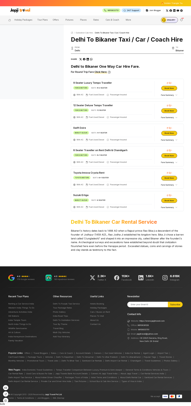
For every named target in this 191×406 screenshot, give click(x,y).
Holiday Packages (98, 308)
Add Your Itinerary (61, 336)
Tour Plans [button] (42, 19)
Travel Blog (58, 328)
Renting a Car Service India (21, 303)
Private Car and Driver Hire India (56, 381)
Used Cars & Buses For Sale (39, 373)
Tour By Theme (60, 324)
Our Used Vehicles (113, 353)
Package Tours (35, 357)
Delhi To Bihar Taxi (70, 360)
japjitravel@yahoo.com (147, 334)
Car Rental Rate (15, 373)
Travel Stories (165, 357)
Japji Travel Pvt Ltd (53, 394)
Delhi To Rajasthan (65, 357)
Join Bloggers (43, 398)
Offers (56, 19)
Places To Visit (97, 316)
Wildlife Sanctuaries (17, 328)
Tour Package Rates (62, 308)
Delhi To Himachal (85, 357)
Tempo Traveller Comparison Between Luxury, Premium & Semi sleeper (89, 370)
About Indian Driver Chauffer (48, 377)
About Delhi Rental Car (130, 377)
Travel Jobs (52, 360)
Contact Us (95, 324)
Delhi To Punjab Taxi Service (66, 303)
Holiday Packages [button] (23, 19)
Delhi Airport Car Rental (116, 360)
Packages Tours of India (76, 377)
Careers (97, 353)
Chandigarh (135, 360)
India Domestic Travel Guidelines (37, 370)
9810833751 (143, 329)
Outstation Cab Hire (84, 33)
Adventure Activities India (20, 312)
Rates (96, 19)
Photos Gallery (170, 360)
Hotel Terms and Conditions (104, 377)
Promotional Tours (35, 360)
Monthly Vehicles (16, 360)
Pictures (69, 19)
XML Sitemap (58, 398)
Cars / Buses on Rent (100, 312)
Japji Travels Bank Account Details (71, 373)
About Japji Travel (129, 373)
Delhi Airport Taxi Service (20, 377)
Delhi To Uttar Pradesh (107, 357)
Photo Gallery (59, 312)
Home (11, 398)
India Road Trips (60, 316)
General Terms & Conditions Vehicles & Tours (146, 370)
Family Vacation (15, 340)
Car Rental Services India (152, 373)
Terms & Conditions (25, 398)
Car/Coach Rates (16, 357)
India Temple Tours (17, 320)
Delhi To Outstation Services (66, 320)
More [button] (128, 19)
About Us (94, 320)
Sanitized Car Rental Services (158, 377)
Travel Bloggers (40, 353)
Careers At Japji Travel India (104, 373)
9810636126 (143, 325)
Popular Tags (150, 357)
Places (83, 19)
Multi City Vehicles (61, 332)
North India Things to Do (19, 324)
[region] (32, 61)
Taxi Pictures (80, 381)
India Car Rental (132, 353)
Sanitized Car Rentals (92, 360)
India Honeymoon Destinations (22, 336)
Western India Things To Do (21, 308)
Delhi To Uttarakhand (131, 357)
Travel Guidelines (152, 360)
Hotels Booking (97, 303)
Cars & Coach (112, 19)
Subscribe (175, 304)
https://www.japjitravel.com (152, 321)
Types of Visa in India (131, 381)
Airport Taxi (162, 353)
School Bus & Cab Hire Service (104, 381)
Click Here (102, 71)
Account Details (83, 353)
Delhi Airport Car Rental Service (23, 381)
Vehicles (49, 357)
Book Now (169, 88)
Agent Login (148, 353)
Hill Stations (13, 316)
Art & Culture (14, 332)
